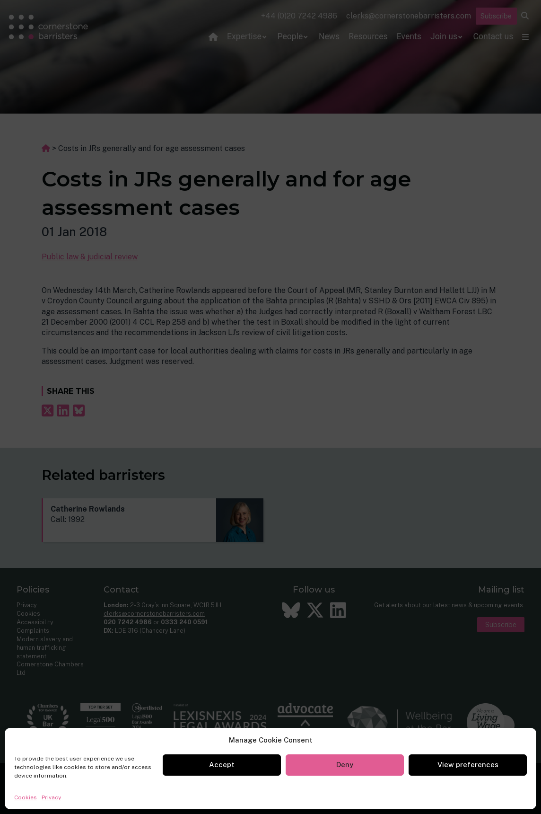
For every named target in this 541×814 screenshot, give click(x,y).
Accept (222, 765)
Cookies (25, 797)
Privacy (51, 797)
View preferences (467, 765)
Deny (344, 765)
